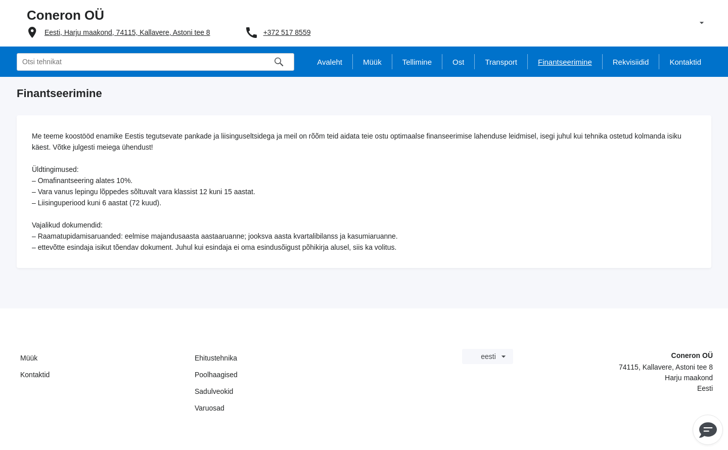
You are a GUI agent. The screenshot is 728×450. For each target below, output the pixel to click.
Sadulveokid (214, 391)
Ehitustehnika (216, 358)
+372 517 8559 (287, 32)
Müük (28, 358)
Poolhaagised (216, 375)
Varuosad (209, 408)
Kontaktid (35, 375)
